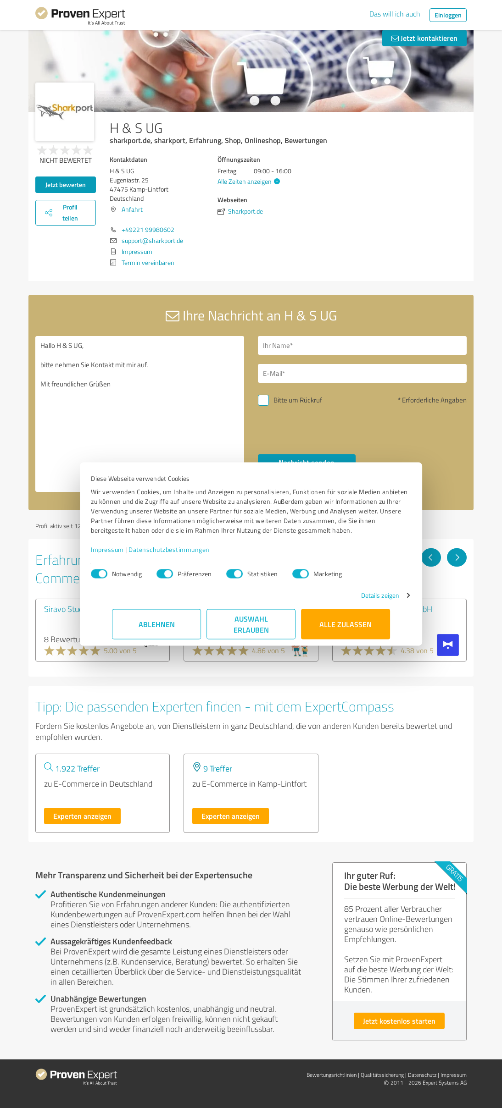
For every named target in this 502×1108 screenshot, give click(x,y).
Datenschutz (422, 1075)
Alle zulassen (345, 628)
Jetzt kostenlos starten (399, 1020)
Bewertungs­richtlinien (332, 1075)
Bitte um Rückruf (297, 400)
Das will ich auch (394, 14)
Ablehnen (157, 628)
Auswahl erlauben (251, 628)
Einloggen (448, 15)
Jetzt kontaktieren (424, 38)
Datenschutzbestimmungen (190, 554)
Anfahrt (132, 209)
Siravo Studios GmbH (80, 608)
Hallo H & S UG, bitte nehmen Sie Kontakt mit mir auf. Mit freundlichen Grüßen (139, 414)
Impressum (128, 554)
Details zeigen (359, 599)
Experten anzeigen (82, 815)
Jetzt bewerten (65, 184)
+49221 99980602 (148, 229)
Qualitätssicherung (382, 1075)
